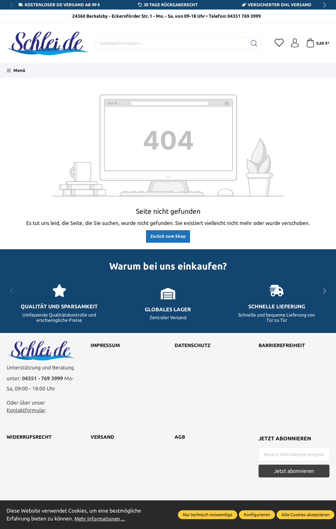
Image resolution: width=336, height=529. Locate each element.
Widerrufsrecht (30, 439)
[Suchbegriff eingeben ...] (169, 43)
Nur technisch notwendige (207, 514)
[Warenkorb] (317, 43)
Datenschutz (194, 345)
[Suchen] (251, 43)
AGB (180, 439)
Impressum (106, 345)
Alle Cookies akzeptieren (305, 514)
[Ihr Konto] (293, 43)
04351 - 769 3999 (42, 381)
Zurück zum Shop (168, 236)
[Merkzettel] (277, 43)
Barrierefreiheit (284, 345)
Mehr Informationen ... (100, 518)
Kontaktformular (26, 412)
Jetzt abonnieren (294, 473)
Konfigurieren (257, 514)
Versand (103, 439)
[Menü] (16, 70)
